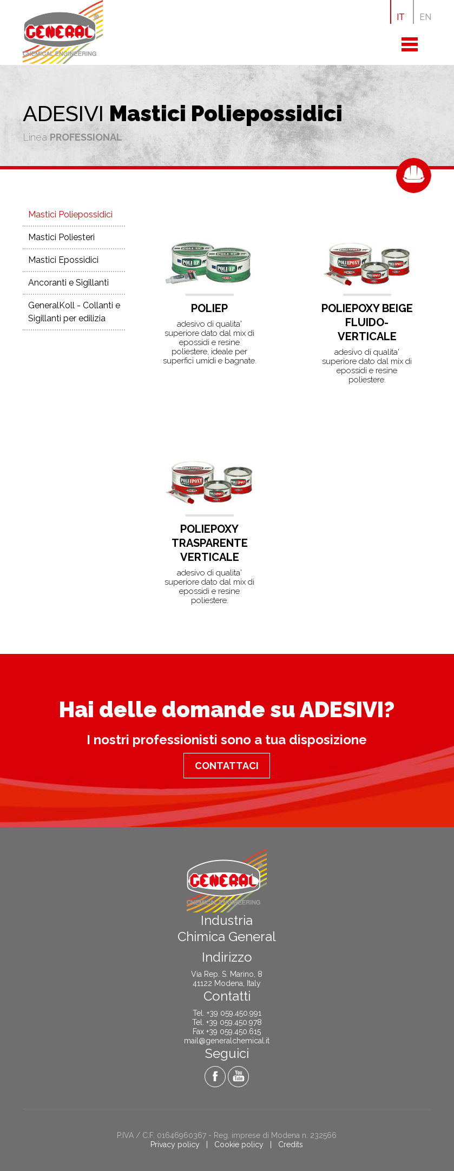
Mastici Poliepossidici (70, 214)
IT (401, 17)
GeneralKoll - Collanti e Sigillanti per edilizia (74, 311)
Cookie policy (239, 1144)
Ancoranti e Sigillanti (68, 282)
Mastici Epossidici (63, 260)
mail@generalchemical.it (226, 1040)
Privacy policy (175, 1144)
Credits (290, 1144)
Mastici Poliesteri (61, 237)
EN (425, 17)
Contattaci (227, 765)
